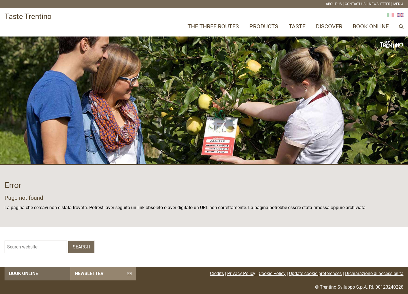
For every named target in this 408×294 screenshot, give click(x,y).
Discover (329, 26)
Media (398, 4)
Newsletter (379, 4)
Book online (371, 26)
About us (334, 4)
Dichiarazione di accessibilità (374, 273)
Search (81, 247)
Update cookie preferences (315, 273)
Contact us (355, 4)
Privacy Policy (241, 273)
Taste (297, 26)
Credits (217, 273)
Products (263, 26)
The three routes (213, 26)
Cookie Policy (272, 273)
